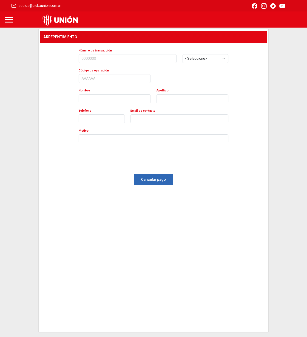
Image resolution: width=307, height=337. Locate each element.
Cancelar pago (153, 179)
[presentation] (153, 159)
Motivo (83, 130)
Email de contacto (142, 110)
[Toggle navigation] (9, 20)
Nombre (84, 90)
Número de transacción (95, 50)
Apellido (162, 90)
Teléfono (85, 110)
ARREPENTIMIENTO (60, 37)
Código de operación (94, 70)
